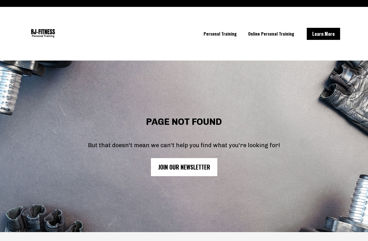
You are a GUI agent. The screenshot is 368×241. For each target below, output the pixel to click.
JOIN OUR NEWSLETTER (184, 165)
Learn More (323, 33)
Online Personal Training (271, 34)
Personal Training (220, 34)
